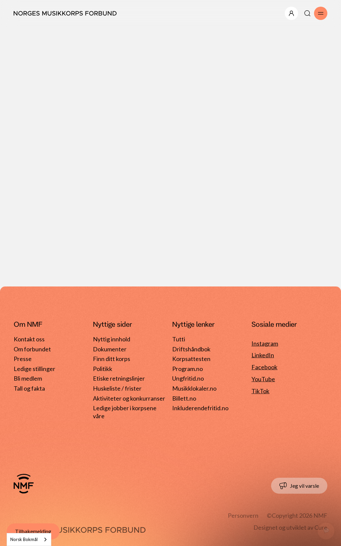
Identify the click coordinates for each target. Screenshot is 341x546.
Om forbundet (32, 348)
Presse (23, 358)
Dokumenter (110, 348)
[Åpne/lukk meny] (291, 13)
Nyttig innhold (111, 339)
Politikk (102, 368)
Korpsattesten (191, 358)
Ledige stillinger (34, 368)
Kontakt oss (29, 339)
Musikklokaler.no (194, 388)
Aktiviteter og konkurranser (129, 398)
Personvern (243, 515)
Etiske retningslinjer (119, 378)
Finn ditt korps (111, 358)
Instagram (264, 343)
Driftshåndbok (191, 348)
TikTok (260, 391)
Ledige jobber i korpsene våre (125, 409)
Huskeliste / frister (117, 388)
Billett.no (184, 398)
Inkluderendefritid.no (200, 408)
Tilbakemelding (33, 531)
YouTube (263, 379)
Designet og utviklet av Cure (290, 527)
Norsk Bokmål (24, 539)
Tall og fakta (29, 388)
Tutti (178, 339)
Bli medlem (28, 378)
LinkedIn (262, 355)
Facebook (264, 367)
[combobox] (29, 539)
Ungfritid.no (188, 378)
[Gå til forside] (24, 484)
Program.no (187, 368)
